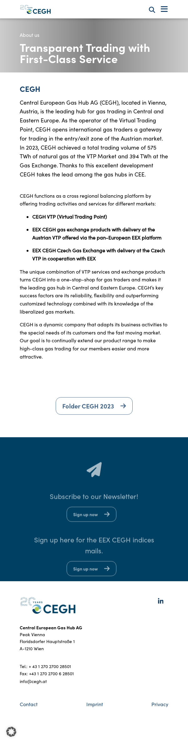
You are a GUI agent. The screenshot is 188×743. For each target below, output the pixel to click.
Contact (29, 704)
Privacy (159, 704)
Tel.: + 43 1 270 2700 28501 (45, 666)
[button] (11, 732)
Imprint (94, 704)
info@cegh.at (33, 681)
